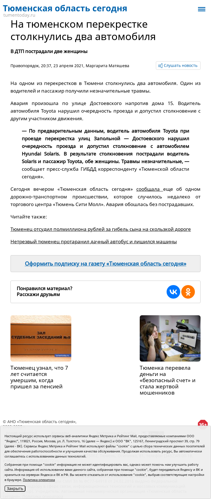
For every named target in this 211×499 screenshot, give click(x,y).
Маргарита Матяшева (107, 65)
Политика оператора (39, 480)
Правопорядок (24, 65)
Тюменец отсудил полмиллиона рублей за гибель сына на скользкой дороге (100, 229)
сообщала (149, 189)
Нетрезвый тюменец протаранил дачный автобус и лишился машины (93, 241)
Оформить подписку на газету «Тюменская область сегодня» (105, 263)
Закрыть (15, 488)
